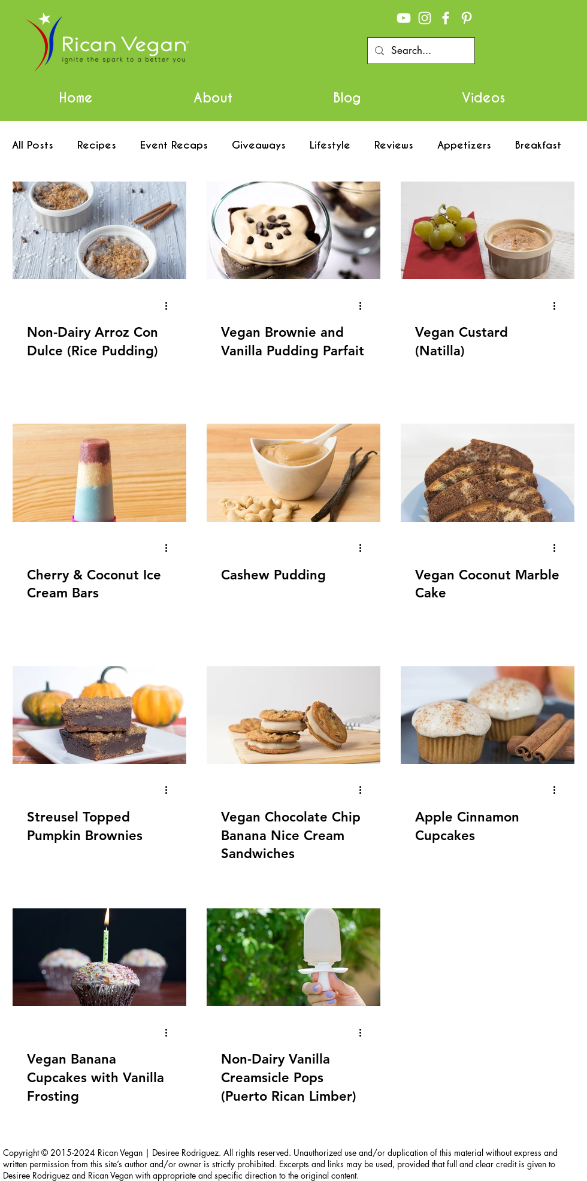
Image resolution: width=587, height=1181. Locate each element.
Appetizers (464, 145)
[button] (213, 98)
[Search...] (420, 51)
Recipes (96, 145)
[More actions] (170, 305)
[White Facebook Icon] (445, 18)
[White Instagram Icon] (424, 18)
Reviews (393, 145)
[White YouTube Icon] (403, 18)
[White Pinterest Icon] (466, 18)
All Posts (32, 145)
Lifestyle (330, 145)
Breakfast (538, 145)
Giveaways (259, 145)
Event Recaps (174, 145)
